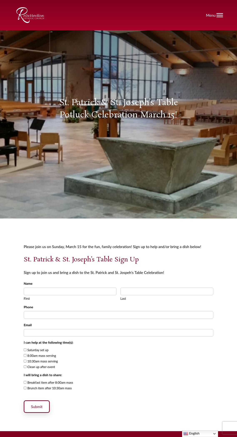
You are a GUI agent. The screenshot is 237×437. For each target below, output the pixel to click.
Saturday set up (38, 350)
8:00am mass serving (41, 355)
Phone (28, 307)
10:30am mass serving (42, 361)
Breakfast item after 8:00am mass (50, 382)
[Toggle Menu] (219, 15)
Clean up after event (41, 367)
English (191, 433)
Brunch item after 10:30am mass (49, 388)
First (27, 298)
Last (123, 298)
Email (28, 325)
